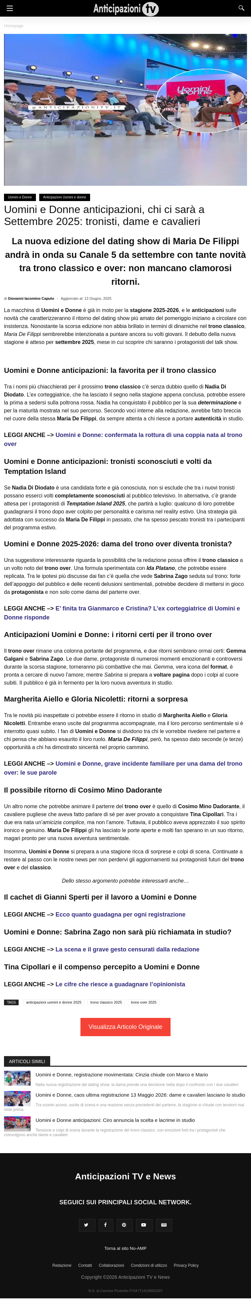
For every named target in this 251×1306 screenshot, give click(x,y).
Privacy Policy (186, 1265)
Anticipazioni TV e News (125, 1176)
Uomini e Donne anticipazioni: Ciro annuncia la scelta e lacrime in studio (115, 1120)
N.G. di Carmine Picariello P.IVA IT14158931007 (125, 1291)
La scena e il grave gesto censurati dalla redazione (127, 949)
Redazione (61, 1265)
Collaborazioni (111, 1265)
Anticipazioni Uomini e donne (64, 197)
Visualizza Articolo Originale (126, 1027)
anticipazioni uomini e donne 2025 (53, 1002)
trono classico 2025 (106, 1002)
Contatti (85, 1265)
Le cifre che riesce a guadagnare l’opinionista (120, 984)
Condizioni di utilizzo (149, 1265)
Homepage (14, 26)
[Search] (240, 8)
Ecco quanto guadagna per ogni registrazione (121, 914)
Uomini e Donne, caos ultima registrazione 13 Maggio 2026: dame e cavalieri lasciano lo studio (140, 1095)
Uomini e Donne (20, 197)
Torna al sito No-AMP (125, 1248)
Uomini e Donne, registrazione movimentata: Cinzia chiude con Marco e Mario (122, 1074)
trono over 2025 (144, 1002)
